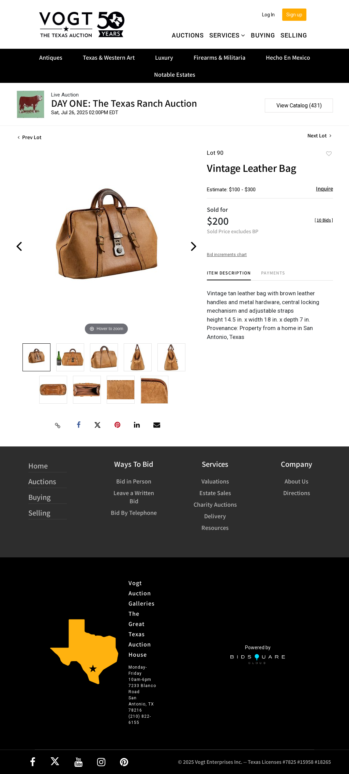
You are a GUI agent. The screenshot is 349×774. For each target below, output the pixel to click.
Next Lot (319, 135)
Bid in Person (133, 481)
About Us (296, 481)
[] (324, 220)
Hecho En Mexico (288, 57)
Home (38, 466)
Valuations (215, 481)
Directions (296, 493)
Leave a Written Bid (133, 497)
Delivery (215, 516)
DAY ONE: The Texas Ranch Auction (124, 102)
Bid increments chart (227, 254)
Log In (268, 14)
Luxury (164, 57)
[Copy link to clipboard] (58, 425)
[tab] (229, 275)
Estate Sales (215, 493)
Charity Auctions (215, 504)
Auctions (188, 35)
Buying (263, 35)
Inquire (324, 188)
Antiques (50, 57)
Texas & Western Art (109, 57)
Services (227, 35)
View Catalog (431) (299, 105)
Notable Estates (174, 74)
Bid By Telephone (134, 512)
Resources (215, 527)
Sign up (294, 14)
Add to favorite (329, 153)
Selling (293, 35)
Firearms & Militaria (219, 57)
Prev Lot (30, 137)
